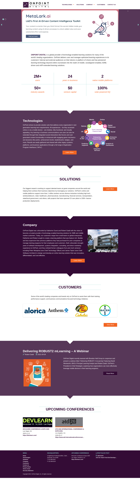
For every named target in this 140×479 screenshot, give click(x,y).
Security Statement (28, 470)
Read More (110, 373)
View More (110, 325)
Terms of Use (26, 468)
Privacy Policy (27, 467)
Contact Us (112, 4)
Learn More (70, 152)
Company (89, 4)
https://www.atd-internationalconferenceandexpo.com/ (70, 437)
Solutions (80, 4)
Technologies (67, 4)
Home (24, 455)
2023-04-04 (99, 455)
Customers (101, 4)
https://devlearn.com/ (30, 435)
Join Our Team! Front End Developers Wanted (106, 457)
